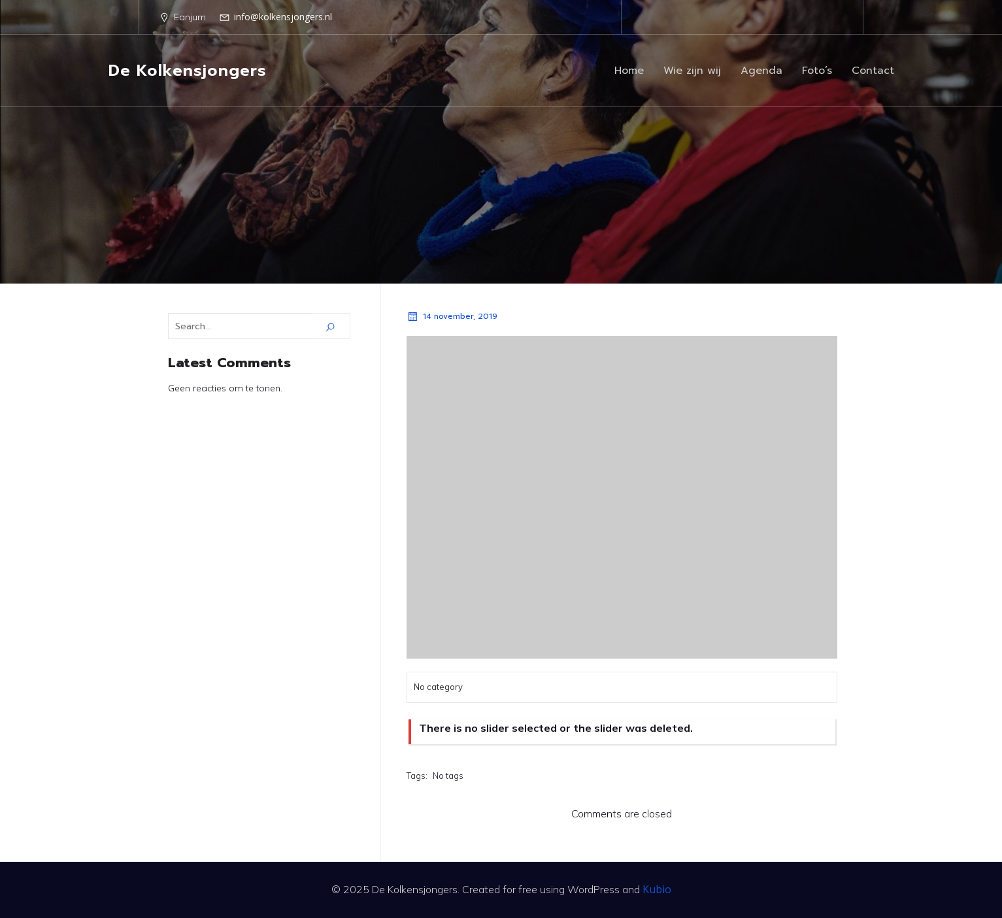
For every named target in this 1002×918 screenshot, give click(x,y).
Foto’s (817, 70)
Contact (873, 70)
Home (629, 70)
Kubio (657, 889)
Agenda (761, 70)
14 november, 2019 (452, 316)
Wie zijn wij (692, 70)
